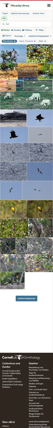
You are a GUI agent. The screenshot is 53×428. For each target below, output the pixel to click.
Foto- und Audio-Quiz (38, 390)
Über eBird (8, 422)
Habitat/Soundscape (20, 13)
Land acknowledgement (39, 422)
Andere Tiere (38, 13)
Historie (5, 426)
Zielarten (32, 387)
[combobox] (29, 24)
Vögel (5, 13)
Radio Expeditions (9, 379)
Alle (4, 18)
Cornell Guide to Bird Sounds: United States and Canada (11, 373)
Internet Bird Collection (12, 382)
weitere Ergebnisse (26, 298)
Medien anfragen (36, 384)
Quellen (33, 363)
